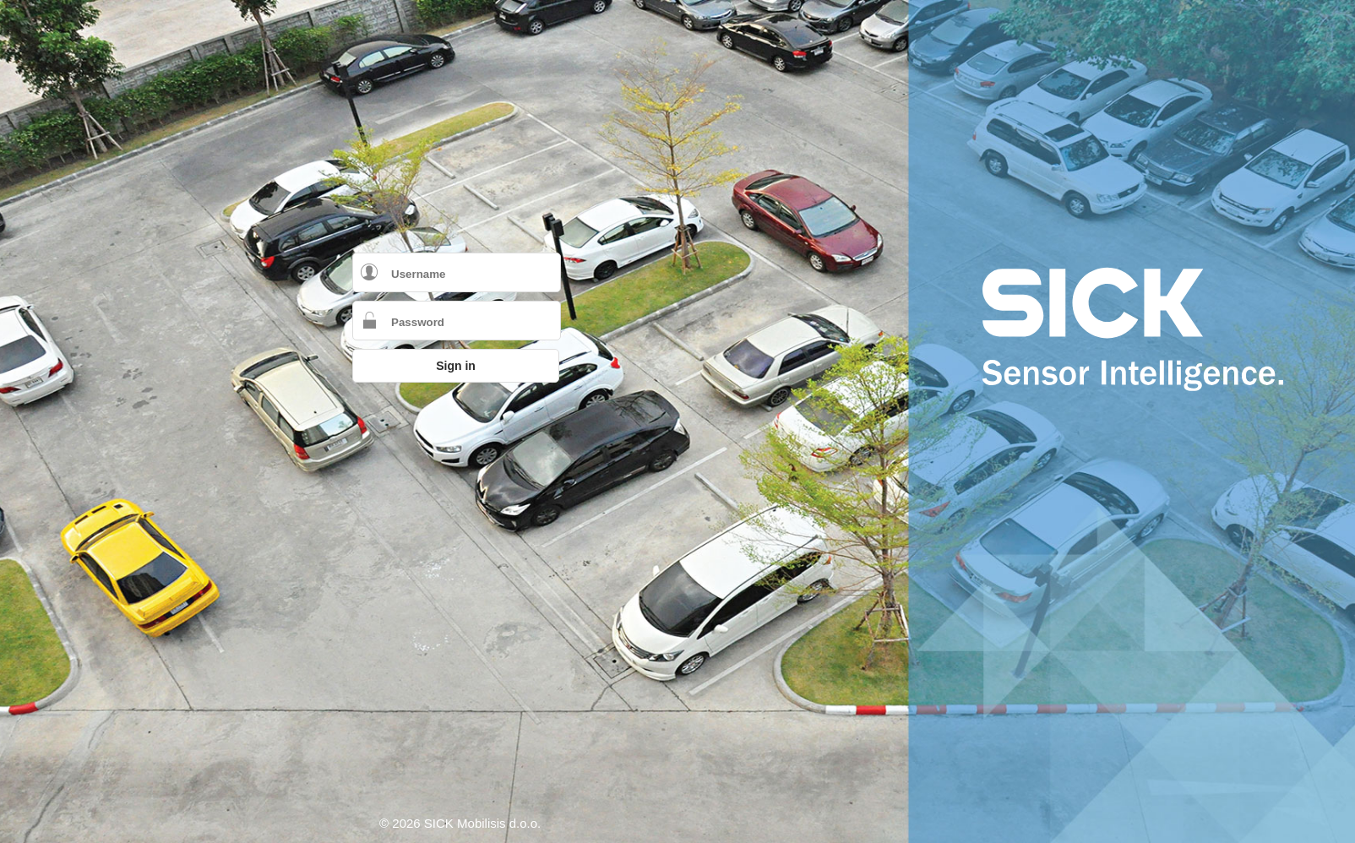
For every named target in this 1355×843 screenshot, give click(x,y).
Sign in (456, 366)
